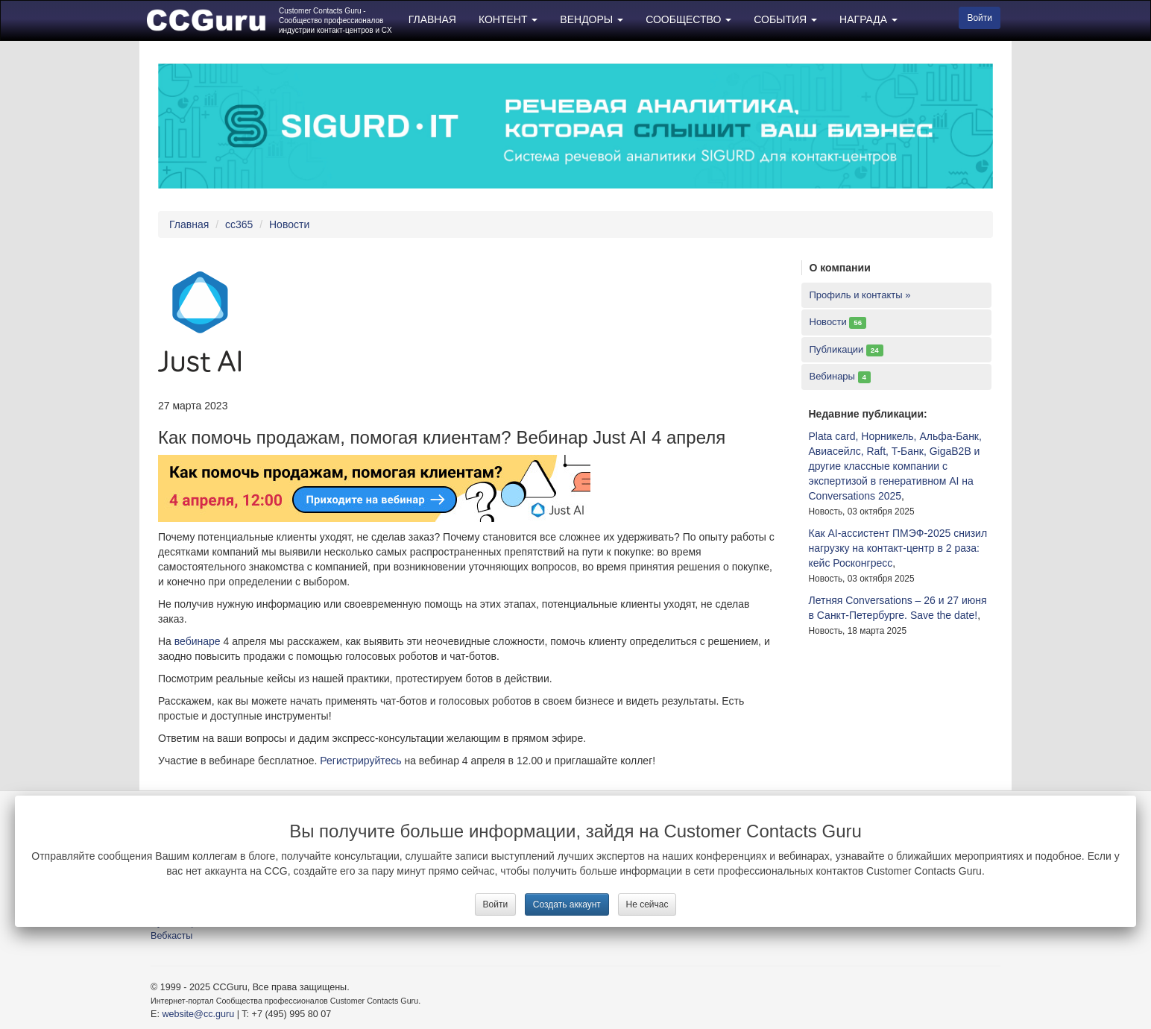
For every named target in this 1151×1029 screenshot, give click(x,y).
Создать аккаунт (567, 904)
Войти (495, 904)
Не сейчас (647, 904)
